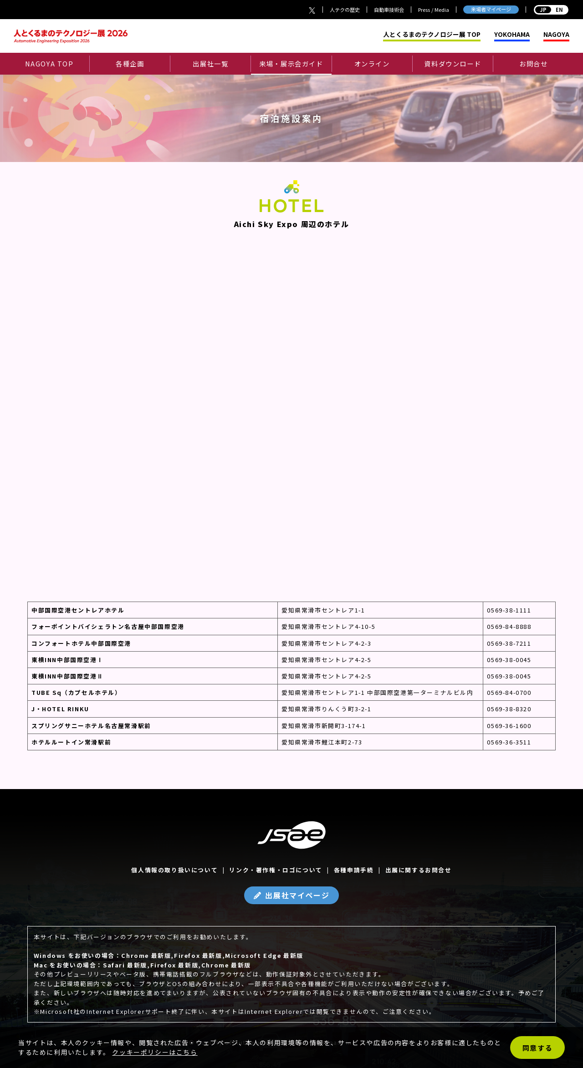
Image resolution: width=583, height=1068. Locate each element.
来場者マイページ (491, 9)
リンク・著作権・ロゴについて (275, 870)
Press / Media (433, 9)
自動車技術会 (389, 9)
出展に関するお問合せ (418, 870)
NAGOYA (556, 34)
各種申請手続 (354, 870)
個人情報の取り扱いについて (174, 870)
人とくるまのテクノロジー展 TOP (432, 34)
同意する (537, 1048)
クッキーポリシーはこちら (154, 1052)
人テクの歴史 (345, 9)
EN (551, 9)
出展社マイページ (297, 895)
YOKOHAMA (512, 34)
